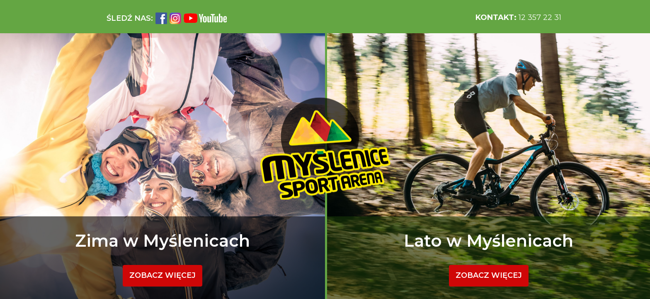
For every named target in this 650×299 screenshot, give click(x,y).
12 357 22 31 (518, 17)
